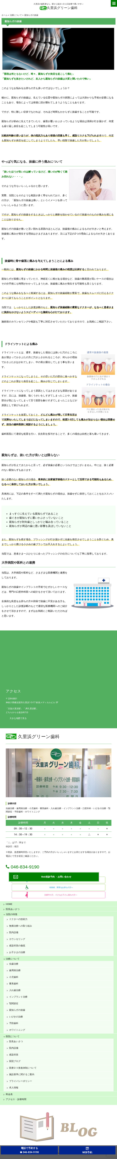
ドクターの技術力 (18, 919)
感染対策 (13, 1054)
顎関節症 (13, 1003)
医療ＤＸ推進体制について (23, 1068)
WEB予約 (87, 1152)
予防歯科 (13, 1023)
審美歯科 (13, 983)
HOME (9, 904)
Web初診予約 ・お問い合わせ (56, 876)
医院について (13, 1036)
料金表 (9, 1094)
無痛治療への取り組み (20, 925)
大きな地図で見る (18, 718)
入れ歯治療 (15, 990)
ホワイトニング (17, 1030)
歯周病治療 (15, 970)
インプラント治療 (18, 996)
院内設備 (13, 932)
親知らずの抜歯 (17, 1010)
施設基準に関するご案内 (21, 1074)
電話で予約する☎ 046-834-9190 (29, 1150)
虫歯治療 (13, 963)
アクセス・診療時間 (16, 1099)
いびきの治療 (16, 1016)
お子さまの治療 (17, 952)
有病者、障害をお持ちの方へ (61, 887)
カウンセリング (17, 939)
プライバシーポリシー (20, 1081)
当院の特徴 (11, 914)
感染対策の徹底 (17, 945)
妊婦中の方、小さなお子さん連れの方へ (60, 895)
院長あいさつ (13, 909)
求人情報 (13, 1087)
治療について (13, 958)
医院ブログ (15, 1061)
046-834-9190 (22, 867)
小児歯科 (13, 977)
